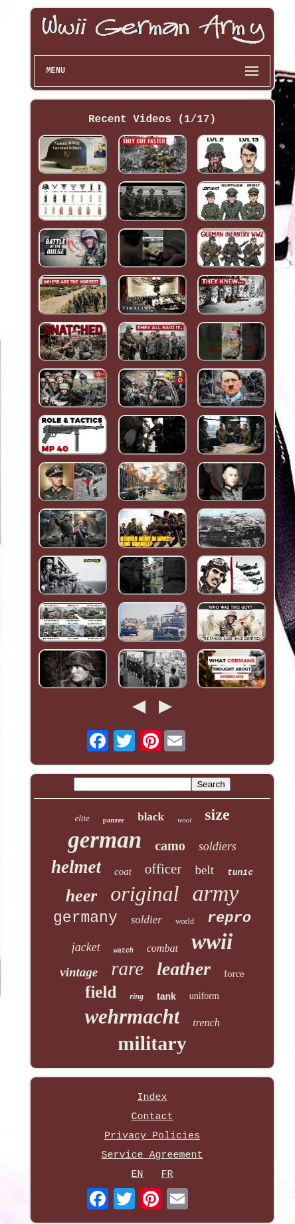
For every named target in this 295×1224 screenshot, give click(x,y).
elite (81, 818)
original (144, 893)
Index (152, 1097)
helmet (76, 867)
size (217, 814)
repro (229, 918)
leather (184, 968)
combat (162, 948)
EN (137, 1174)
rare (127, 968)
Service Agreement (152, 1155)
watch (124, 951)
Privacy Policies (152, 1136)
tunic (240, 873)
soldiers (218, 846)
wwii (212, 942)
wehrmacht (131, 1016)
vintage (79, 972)
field (100, 992)
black (151, 816)
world (184, 921)
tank (166, 996)
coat (123, 871)
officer (163, 869)
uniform (204, 996)
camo (170, 845)
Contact (152, 1116)
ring (137, 996)
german (105, 840)
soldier (146, 919)
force (234, 973)
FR (167, 1174)
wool (184, 820)
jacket (86, 947)
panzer (113, 820)
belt (204, 870)
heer (82, 895)
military (152, 1043)
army (215, 893)
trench (206, 1022)
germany (85, 918)
